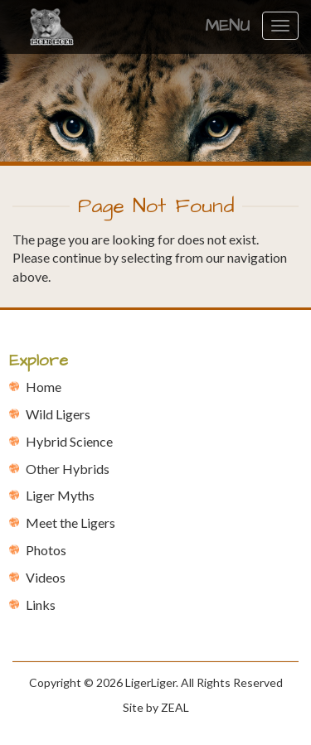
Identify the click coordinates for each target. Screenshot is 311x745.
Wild (58, 414)
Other (67, 469)
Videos (46, 577)
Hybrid (69, 441)
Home (43, 386)
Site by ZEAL (156, 707)
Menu (227, 25)
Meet (70, 522)
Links (41, 604)
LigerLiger (150, 682)
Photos (46, 550)
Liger (60, 495)
